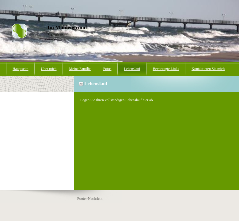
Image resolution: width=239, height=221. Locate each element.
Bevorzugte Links (166, 69)
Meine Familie (79, 69)
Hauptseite (20, 69)
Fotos (107, 69)
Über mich (48, 69)
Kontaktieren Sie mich (208, 69)
